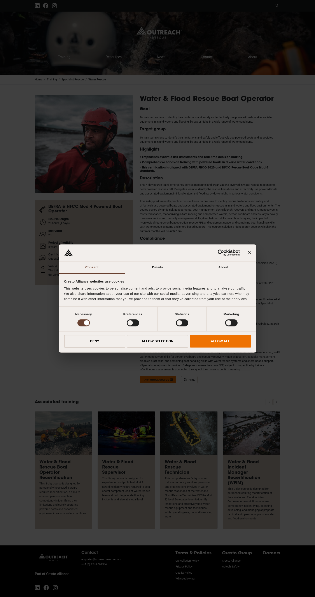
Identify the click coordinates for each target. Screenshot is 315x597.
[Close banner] (249, 252)
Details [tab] (157, 267)
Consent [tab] (92, 267)
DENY (94, 341)
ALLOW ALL (220, 341)
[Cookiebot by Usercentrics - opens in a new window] (221, 253)
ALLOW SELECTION (157, 341)
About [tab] (223, 267)
